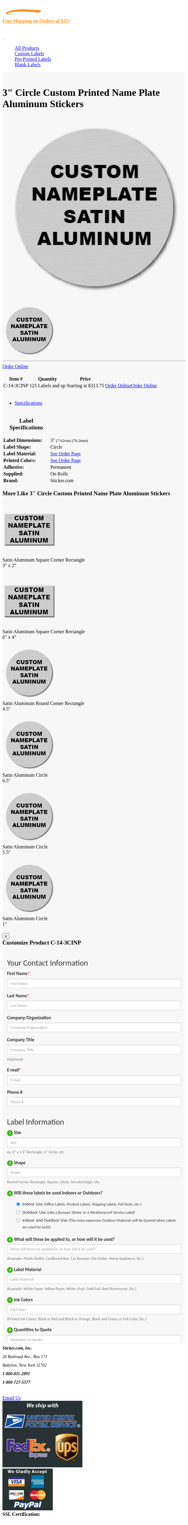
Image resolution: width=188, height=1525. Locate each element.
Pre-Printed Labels (33, 59)
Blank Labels (28, 64)
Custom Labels (29, 53)
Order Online (15, 366)
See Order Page (65, 453)
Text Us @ (23, 1391)
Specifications (28, 403)
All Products (27, 48)
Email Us (11, 1397)
